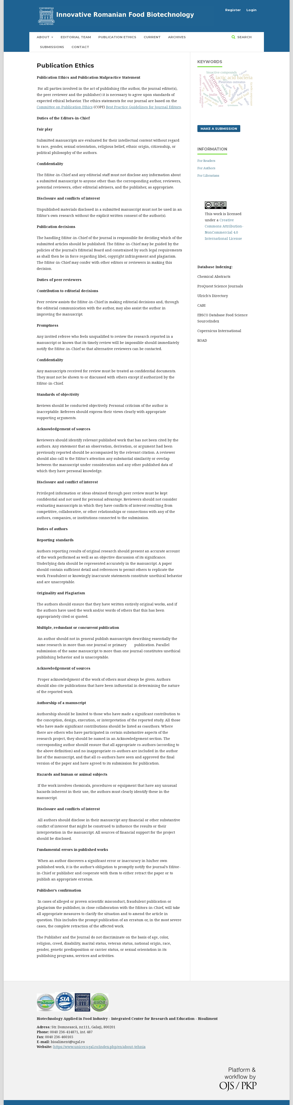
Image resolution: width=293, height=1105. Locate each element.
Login (251, 10)
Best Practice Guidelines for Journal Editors (143, 107)
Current (152, 37)
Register (233, 10)
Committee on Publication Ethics (65, 107)
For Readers (206, 160)
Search (244, 37)
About (44, 37)
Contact (80, 47)
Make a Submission (219, 129)
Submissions (52, 47)
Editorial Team (76, 37)
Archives (177, 37)
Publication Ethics (117, 37)
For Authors (206, 168)
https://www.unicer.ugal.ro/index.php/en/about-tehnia (99, 1046)
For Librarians (208, 175)
